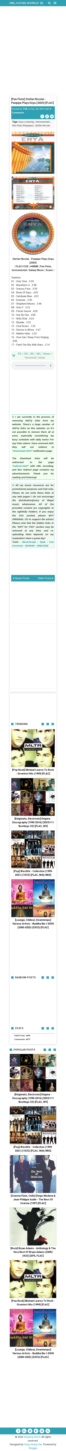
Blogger (33, 1448)
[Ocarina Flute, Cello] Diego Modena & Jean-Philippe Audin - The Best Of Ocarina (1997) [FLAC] (33, 1199)
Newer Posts (21, 578)
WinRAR (30, 545)
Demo (46, 353)
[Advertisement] (33, 61)
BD (32, 353)
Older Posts (45, 578)
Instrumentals (42, 121)
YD (19, 353)
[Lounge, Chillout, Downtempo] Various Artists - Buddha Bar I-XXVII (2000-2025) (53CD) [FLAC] (33, 923)
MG (39, 353)
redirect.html (20, 466)
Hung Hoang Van (33, 1444)
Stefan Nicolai (42, 125)
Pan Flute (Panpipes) (22, 125)
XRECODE (42, 545)
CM (26, 353)
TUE (25, 109)
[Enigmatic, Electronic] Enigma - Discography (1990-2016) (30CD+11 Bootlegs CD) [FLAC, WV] (33, 822)
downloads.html (22, 451)
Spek (42, 542)
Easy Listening (26, 121)
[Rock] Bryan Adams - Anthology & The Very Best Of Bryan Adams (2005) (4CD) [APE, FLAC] (33, 1252)
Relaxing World (32, 1436)
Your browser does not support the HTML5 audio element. (33, 365)
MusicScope (29, 542)
